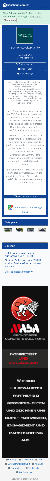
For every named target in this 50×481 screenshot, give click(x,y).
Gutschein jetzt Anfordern (19, 271)
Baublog (12, 459)
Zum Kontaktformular (25, 196)
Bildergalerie (11, 222)
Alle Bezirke (33, 468)
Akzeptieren (10, 20)
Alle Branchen (26, 472)
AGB (40, 459)
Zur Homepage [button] (25, 73)
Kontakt (39, 463)
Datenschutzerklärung (19, 463)
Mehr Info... (36, 16)
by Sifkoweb (32, 479)
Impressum (27, 459)
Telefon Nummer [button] (25, 64)
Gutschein (10, 245)
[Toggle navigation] (44, 5)
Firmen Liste (17, 468)
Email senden (25, 69)
